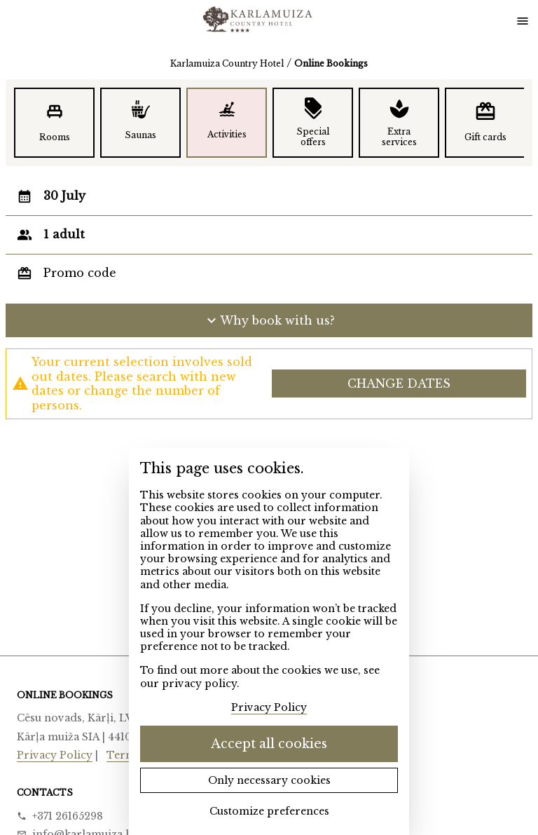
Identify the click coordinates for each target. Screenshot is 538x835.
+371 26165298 (67, 816)
